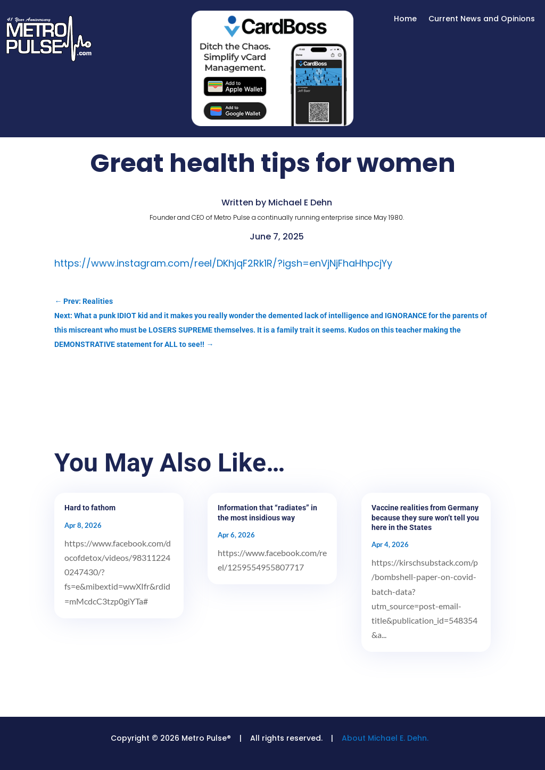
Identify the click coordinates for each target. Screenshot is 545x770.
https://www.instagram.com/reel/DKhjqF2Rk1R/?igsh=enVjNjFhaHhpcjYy (223, 263)
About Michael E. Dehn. (385, 738)
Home (405, 19)
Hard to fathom (89, 507)
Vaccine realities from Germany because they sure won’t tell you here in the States (425, 517)
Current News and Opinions (481, 19)
